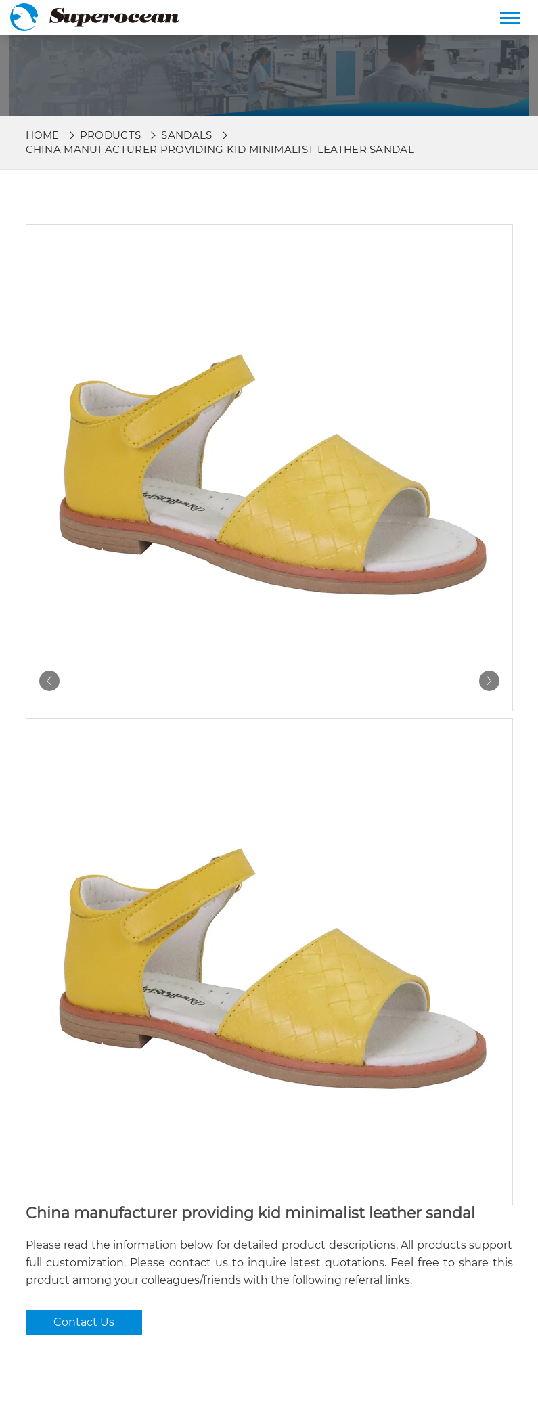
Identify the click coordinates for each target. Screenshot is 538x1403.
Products (110, 135)
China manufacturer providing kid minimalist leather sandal (220, 149)
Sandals (186, 135)
